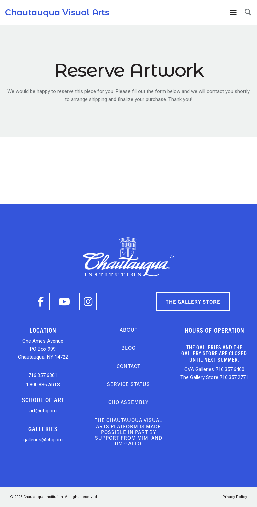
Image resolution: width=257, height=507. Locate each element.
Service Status (128, 384)
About (129, 329)
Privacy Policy (234, 497)
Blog (128, 347)
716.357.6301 (42, 375)
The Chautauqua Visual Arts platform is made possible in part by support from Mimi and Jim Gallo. (128, 431)
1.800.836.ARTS (43, 385)
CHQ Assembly (128, 402)
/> (128, 256)
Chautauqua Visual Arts (57, 12)
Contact (128, 366)
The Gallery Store (193, 301)
